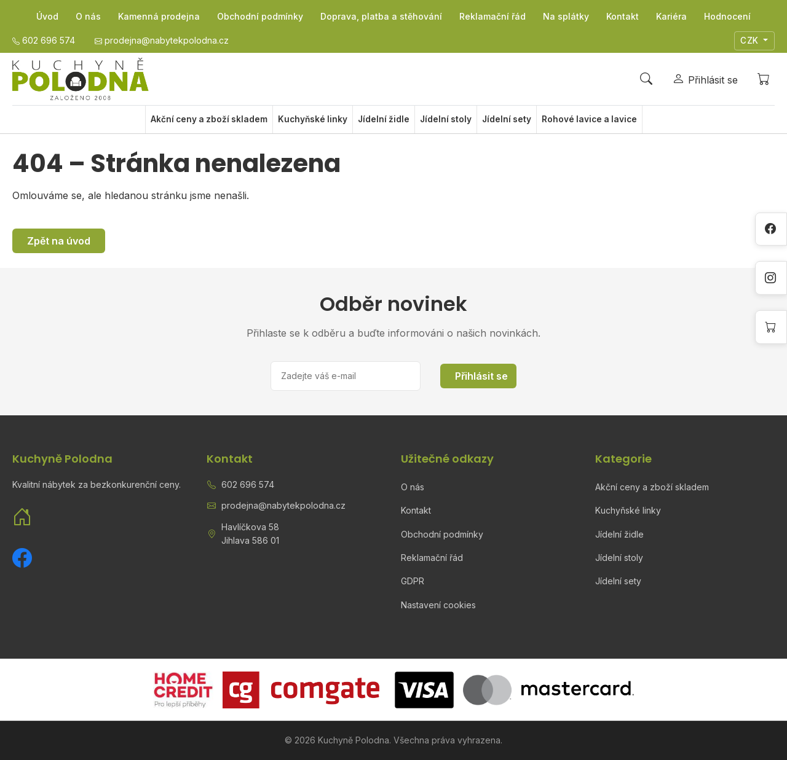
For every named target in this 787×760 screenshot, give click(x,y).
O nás (88, 16)
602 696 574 (247, 484)
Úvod (47, 16)
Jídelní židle (383, 119)
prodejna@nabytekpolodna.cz (283, 505)
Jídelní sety (506, 119)
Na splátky (566, 16)
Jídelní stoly (446, 119)
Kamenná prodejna (159, 16)
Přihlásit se (481, 376)
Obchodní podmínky (260, 16)
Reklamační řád (492, 16)
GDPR (412, 581)
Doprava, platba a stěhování (381, 16)
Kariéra (671, 16)
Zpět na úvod (58, 241)
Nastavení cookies (438, 605)
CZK (750, 40)
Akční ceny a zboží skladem (209, 119)
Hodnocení (727, 16)
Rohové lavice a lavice (589, 119)
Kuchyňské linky (312, 119)
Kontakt (622, 16)
